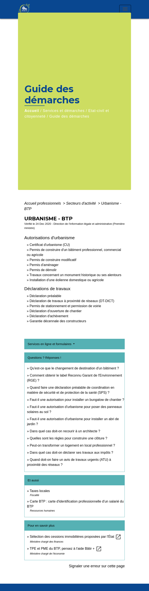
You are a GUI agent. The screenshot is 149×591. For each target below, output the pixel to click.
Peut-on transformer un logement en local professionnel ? (72, 445)
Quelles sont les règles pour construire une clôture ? (68, 438)
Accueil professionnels (43, 203)
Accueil (31, 111)
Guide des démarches (69, 116)
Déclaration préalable (45, 296)
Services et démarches (64, 111)
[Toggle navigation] (125, 9)
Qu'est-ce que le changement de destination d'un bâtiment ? (74, 368)
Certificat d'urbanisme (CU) (50, 245)
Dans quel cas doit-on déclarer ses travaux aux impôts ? (71, 452)
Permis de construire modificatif (53, 260)
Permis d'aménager (44, 265)
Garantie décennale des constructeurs (58, 321)
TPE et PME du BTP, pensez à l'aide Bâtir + (66, 548)
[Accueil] (28, 9)
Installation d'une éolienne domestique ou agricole (67, 280)
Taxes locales (40, 491)
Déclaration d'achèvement (49, 316)
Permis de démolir (43, 270)
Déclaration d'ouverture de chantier (56, 311)
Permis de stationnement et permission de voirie (65, 306)
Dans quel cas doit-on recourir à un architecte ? (65, 431)
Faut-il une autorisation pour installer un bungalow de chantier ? (77, 399)
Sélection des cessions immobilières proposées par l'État (75, 536)
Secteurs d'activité (81, 203)
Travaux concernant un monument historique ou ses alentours (75, 275)
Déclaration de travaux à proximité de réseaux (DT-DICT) (72, 301)
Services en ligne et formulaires (50, 344)
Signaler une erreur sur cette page (97, 566)
